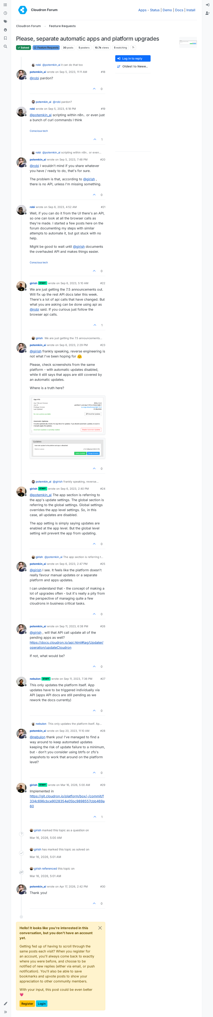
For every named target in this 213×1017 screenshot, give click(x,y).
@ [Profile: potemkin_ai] (51, 64)
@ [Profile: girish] (89, 179)
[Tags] (5, 21)
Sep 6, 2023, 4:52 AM (62, 207)
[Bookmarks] (5, 38)
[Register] (207, 13)
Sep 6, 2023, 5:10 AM (74, 283)
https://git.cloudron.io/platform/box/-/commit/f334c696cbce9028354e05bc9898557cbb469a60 (67, 801)
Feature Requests (46, 47)
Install (190, 10)
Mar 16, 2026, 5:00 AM (75, 785)
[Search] (5, 46)
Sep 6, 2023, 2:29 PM (73, 345)
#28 (102, 730)
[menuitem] (207, 5)
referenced (49, 868)
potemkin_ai (38, 71)
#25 (102, 563)
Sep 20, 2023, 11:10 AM (74, 730)
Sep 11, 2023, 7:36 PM (78, 678)
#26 (102, 626)
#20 (102, 159)
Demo (167, 10)
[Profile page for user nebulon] (21, 682)
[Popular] (5, 30)
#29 (102, 785)
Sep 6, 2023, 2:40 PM (75, 488)
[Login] (207, 5)
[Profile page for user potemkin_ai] (21, 75)
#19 (103, 108)
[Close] (100, 928)
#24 (102, 488)
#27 (102, 678)
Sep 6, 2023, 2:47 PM (73, 563)
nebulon (35, 678)
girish (33, 283)
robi (38, 64)
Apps (142, 10)
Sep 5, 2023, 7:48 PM (73, 159)
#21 (103, 207)
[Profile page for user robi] (21, 112)
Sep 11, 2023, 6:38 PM (73, 626)
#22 (102, 283)
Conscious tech (39, 130)
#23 (102, 345)
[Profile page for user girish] (21, 286)
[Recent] (5, 13)
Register (27, 1003)
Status (155, 10)
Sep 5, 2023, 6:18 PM (62, 108)
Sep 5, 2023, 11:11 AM (73, 71)
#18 (103, 71)
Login (42, 1003)
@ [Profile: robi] (34, 78)
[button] (5, 1003)
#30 (102, 886)
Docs (179, 10)
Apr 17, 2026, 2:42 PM (73, 886)
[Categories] (5, 5)
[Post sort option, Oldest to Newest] (133, 66)
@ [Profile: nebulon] (37, 737)
